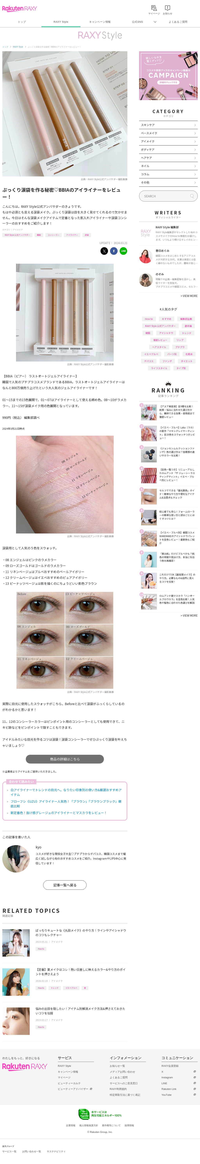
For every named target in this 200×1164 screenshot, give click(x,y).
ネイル (145, 166)
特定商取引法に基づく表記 (125, 1094)
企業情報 (70, 1125)
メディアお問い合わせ (122, 1071)
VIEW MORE (189, 296)
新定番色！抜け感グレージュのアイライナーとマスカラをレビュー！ (59, 812)
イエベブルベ (71, 987)
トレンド (55, 987)
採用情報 (129, 1125)
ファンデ (167, 361)
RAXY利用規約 (118, 1089)
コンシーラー (53, 234)
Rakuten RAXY (19, 9)
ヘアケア (146, 158)
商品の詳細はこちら (65, 759)
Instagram (167, 1077)
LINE (164, 1083)
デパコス (149, 361)
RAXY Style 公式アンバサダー (17, 234)
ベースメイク (149, 133)
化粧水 (189, 354)
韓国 (39, 234)
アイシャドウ (166, 333)
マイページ (64, 1077)
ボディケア (147, 149)
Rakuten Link (169, 1089)
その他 (145, 182)
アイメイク (18, 229)
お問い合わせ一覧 (31, 1151)
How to (41, 948)
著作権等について (111, 1125)
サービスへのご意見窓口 (124, 1083)
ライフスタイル (159, 368)
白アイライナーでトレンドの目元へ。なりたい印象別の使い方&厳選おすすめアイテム (66, 792)
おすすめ (166, 318)
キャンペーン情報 (100, 21)
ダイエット (187, 361)
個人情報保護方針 (88, 1125)
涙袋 (87, 234)
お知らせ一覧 (117, 1065)
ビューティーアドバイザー (73, 1089)
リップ (179, 340)
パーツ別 (172, 354)
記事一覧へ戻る (65, 884)
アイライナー (72, 234)
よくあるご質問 (178, 21)
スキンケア (148, 125)
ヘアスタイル (159, 347)
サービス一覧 (9, 1151)
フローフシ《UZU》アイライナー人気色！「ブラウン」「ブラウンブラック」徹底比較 (66, 803)
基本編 (188, 325)
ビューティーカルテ (69, 1083)
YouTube (166, 1094)
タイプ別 (181, 368)
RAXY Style (61, 21)
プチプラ (180, 347)
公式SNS (137, 21)
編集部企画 (186, 318)
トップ (22, 21)
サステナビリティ (56, 1151)
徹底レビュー (160, 340)
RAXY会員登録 (170, 1065)
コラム (145, 174)
